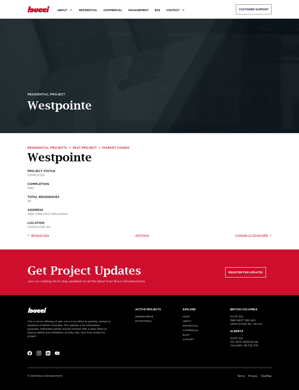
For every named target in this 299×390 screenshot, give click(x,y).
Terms (241, 375)
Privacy (253, 375)
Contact (173, 10)
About (62, 10)
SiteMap (266, 375)
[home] (38, 9)
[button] (65, 10)
